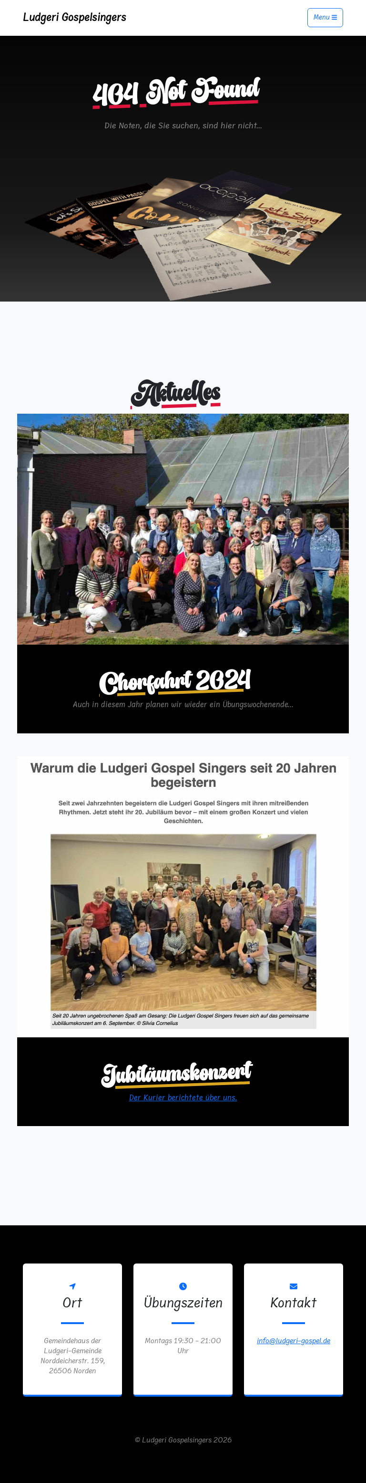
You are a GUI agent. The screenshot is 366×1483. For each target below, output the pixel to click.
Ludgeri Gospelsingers (74, 17)
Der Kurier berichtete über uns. (183, 1098)
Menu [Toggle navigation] (325, 17)
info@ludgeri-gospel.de (293, 1341)
